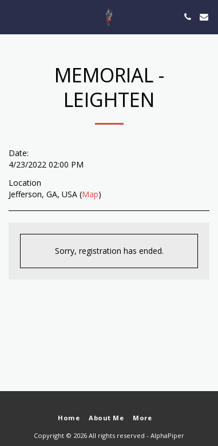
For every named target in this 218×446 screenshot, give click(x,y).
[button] (12, 16)
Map (90, 194)
